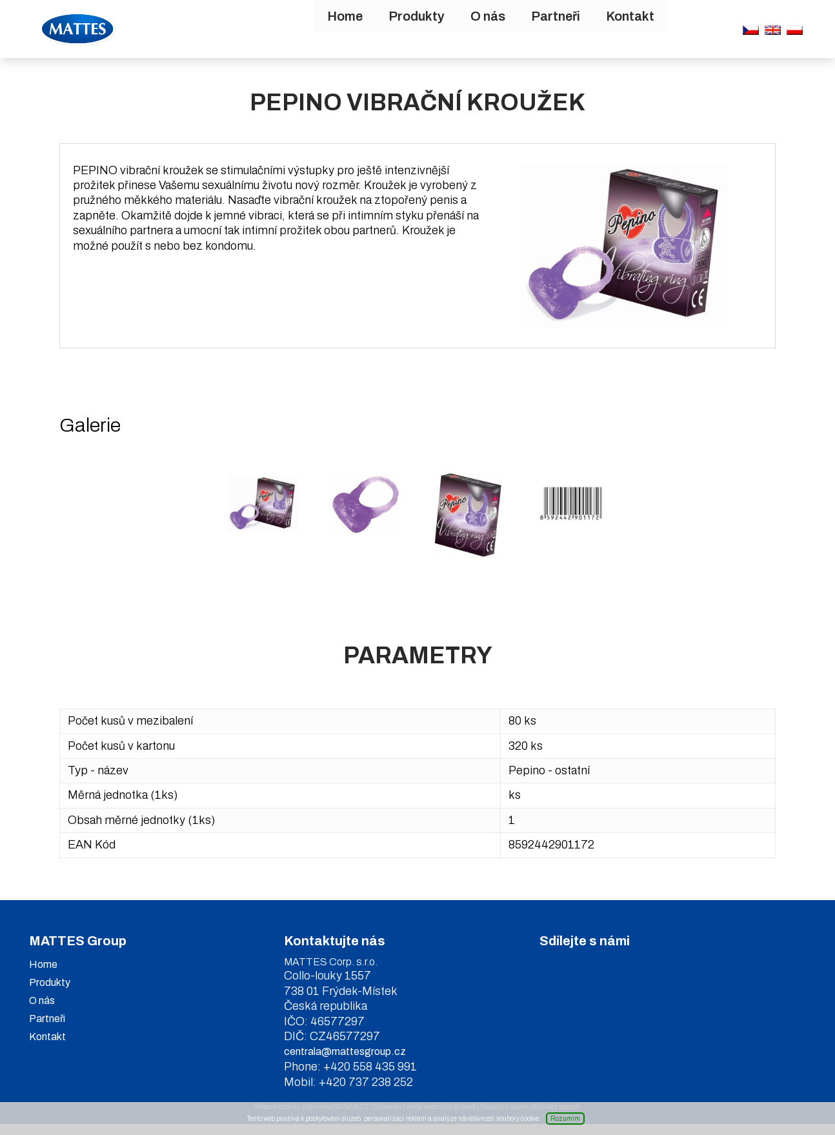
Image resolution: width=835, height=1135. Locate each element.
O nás (422, 29)
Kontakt (564, 29)
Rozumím (565, 1118)
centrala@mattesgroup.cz (345, 1062)
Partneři (489, 29)
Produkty (351, 29)
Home (279, 29)
